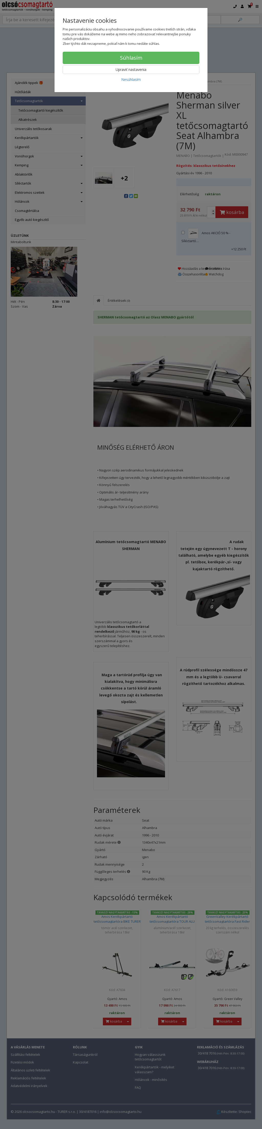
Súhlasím (131, 57)
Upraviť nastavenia (131, 69)
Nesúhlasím (131, 79)
